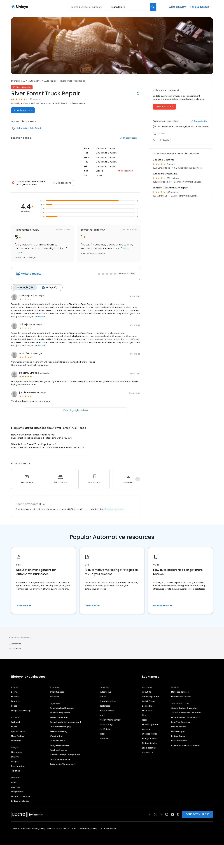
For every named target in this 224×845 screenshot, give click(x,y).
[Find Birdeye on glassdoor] (178, 814)
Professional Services (181, 696)
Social (14, 726)
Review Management (60, 712)
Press (144, 720)
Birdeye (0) (49, 287)
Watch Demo (148, 701)
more (18, 252)
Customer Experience (60, 759)
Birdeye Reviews (150, 738)
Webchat (15, 722)
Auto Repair (50, 80)
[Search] (153, 7)
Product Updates (150, 724)
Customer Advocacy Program (185, 745)
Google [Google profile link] (164, 140)
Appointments (18, 731)
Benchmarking (18, 766)
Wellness (104, 738)
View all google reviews (75, 410)
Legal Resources (150, 748)
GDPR (59, 828)
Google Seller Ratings (21, 710)
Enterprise (54, 696)
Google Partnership (20, 796)
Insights (15, 761)
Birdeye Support (179, 736)
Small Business (57, 692)
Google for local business (62, 708)
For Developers (178, 731)
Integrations (17, 791)
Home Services (107, 710)
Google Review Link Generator (185, 717)
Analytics (15, 787)
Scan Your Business (180, 722)
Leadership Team (150, 696)
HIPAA (66, 828)
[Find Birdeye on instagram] (166, 814)
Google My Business (59, 745)
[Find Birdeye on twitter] (155, 814)
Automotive (34, 80)
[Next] (137, 479)
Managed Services (180, 692)
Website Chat (56, 736)
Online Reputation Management (65, 722)
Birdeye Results (149, 743)
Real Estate (105, 729)
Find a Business (178, 726)
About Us (146, 692)
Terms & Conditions (20, 828)
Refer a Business (179, 740)
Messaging (16, 752)
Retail (102, 734)
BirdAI (13, 782)
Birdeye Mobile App (20, 801)
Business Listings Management (65, 754)
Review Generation (59, 717)
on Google (39, 295)
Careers (146, 729)
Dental (103, 696)
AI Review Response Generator (186, 712)
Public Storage (106, 724)
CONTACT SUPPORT (197, 814)
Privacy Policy (38, 828)
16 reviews (35, 99)
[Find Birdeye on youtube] (172, 814)
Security (51, 828)
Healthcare (105, 706)
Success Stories (149, 734)
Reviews (15, 696)
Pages (14, 706)
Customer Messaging (60, 726)
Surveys (15, 757)
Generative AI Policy (87, 828)
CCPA (73, 828)
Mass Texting (17, 736)
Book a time (148, 706)
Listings (15, 692)
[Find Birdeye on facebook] (150, 814)
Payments (16, 740)
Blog (144, 715)
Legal (102, 715)
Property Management (110, 720)
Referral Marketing (58, 731)
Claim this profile (164, 106)
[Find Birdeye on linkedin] (161, 814)
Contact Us (147, 752)
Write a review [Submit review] (23, 110)
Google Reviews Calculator (184, 708)
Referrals (15, 701)
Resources (147, 710)
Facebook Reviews (58, 750)
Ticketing (15, 770)
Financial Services (108, 701)
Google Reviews (57, 740)
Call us (161, 133)
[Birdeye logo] (20, 7)
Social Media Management (62, 764)
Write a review (177, 7)
